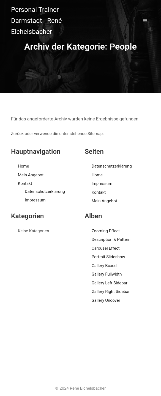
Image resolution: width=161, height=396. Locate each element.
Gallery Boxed (104, 265)
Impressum (35, 200)
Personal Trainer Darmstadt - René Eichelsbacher (36, 21)
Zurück (17, 133)
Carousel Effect (106, 248)
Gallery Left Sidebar (109, 283)
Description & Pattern (111, 239)
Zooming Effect (106, 230)
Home (23, 166)
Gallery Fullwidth (107, 274)
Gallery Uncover (106, 300)
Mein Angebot (30, 175)
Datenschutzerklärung (45, 191)
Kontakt (25, 183)
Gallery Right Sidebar (111, 291)
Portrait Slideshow (108, 256)
